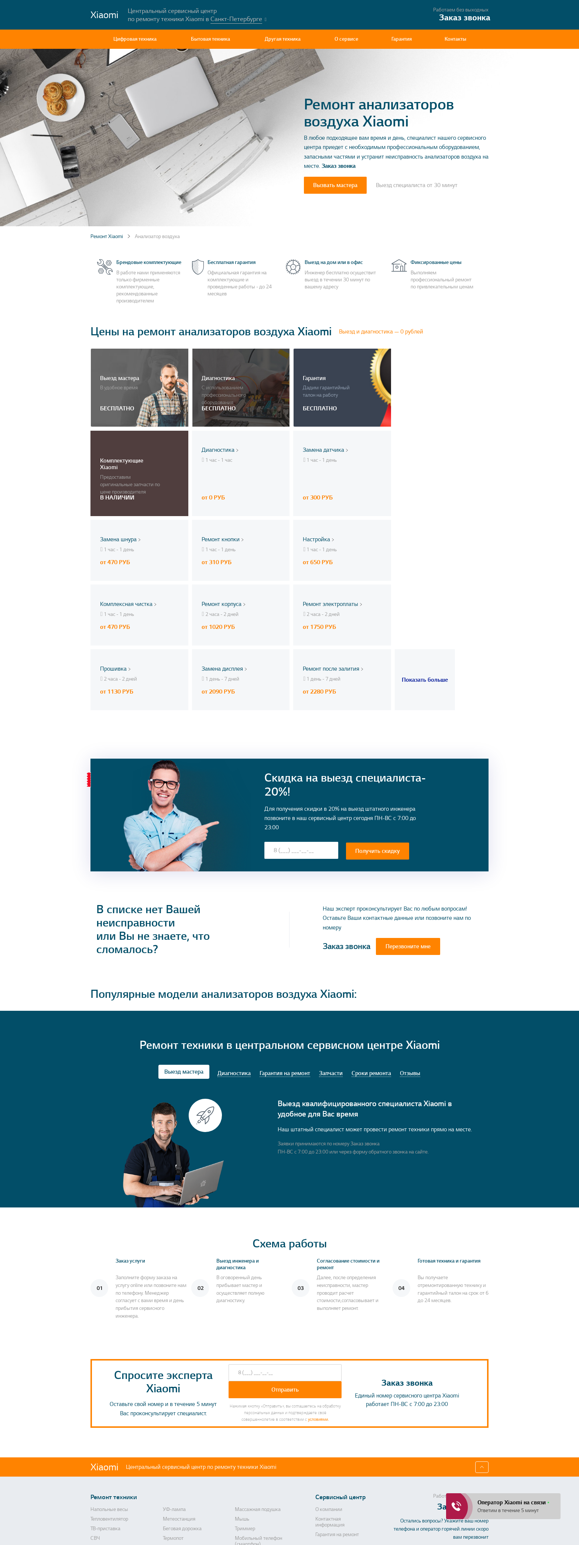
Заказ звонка (339, 166)
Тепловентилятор (109, 1413)
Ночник (243, 1502)
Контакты (455, 39)
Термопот (173, 1433)
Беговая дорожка (182, 1423)
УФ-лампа (174, 1404)
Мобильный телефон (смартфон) (258, 1435)
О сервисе (346, 39)
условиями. (318, 1313)
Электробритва (252, 1448)
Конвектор (102, 1467)
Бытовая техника (210, 39)
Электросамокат (181, 1467)
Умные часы (248, 1467)
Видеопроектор (107, 1448)
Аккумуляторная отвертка (119, 1458)
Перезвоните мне (408, 841)
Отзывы (410, 968)
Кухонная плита (252, 1458)
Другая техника (283, 39)
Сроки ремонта (371, 968)
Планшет (100, 1492)
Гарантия (401, 39)
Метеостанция (179, 1413)
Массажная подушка (258, 1404)
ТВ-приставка (105, 1423)
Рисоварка (246, 1477)
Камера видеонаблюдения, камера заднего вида (120, 1480)
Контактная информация (330, 1416)
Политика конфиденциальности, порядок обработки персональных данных (346, 1532)
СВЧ (95, 1433)
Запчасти (331, 968)
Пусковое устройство (186, 1502)
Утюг (168, 1477)
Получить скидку (377, 745)
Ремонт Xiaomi (106, 236)
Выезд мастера (183, 966)
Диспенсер (175, 1448)
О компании (328, 1404)
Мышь (242, 1413)
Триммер (245, 1423)
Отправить (285, 1284)
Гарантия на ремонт (285, 968)
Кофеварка (102, 1502)
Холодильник (178, 1458)
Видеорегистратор (183, 1492)
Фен (239, 1492)
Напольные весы (109, 1404)
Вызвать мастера (335, 185)
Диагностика (234, 968)
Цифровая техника (135, 39)
